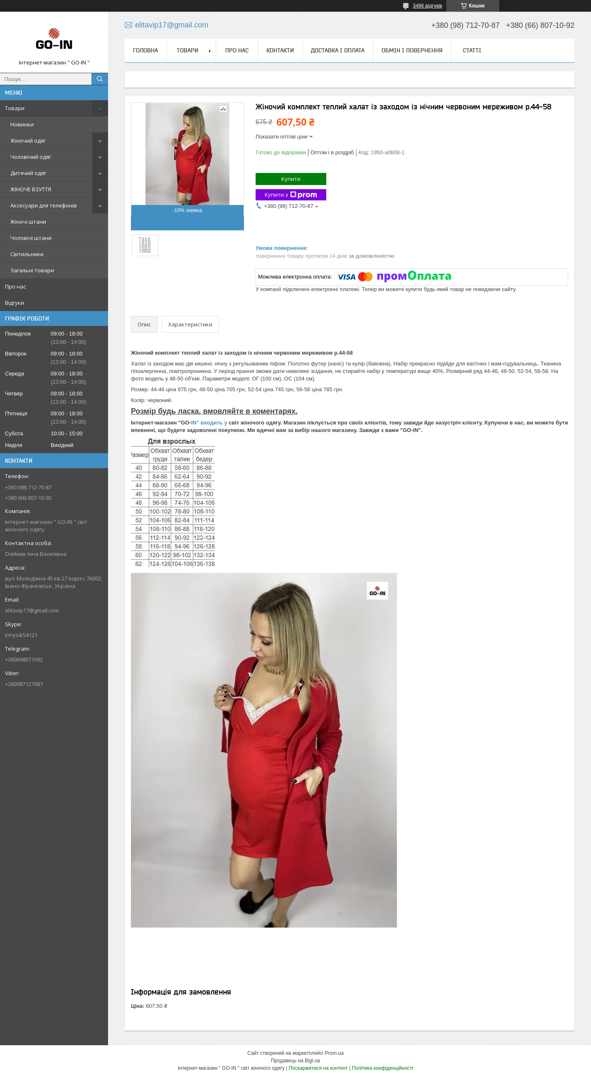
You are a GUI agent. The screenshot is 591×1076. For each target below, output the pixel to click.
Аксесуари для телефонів (43, 205)
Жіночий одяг (28, 140)
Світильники (27, 254)
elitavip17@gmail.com (32, 610)
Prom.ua (334, 1053)
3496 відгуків (427, 6)
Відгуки (14, 302)
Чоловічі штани (31, 238)
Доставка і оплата (337, 50)
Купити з (291, 195)
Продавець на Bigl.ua (295, 1061)
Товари (15, 108)
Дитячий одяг (28, 173)
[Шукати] (99, 79)
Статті (472, 50)
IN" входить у (210, 423)
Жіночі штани (28, 221)
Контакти (280, 50)
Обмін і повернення (412, 50)
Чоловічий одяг (30, 156)
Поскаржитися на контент (317, 1068)
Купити (290, 179)
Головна (145, 50)
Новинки (22, 124)
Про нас (15, 286)
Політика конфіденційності (383, 1068)
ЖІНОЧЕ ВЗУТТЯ (30, 189)
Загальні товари (32, 270)
